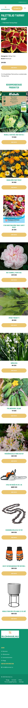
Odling (10, 56)
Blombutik (17, 8)
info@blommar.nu (22, 2)
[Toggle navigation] (25, 8)
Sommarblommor (7, 657)
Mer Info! (14, 67)
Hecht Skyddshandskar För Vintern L (14, 566)
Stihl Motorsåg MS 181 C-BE (14, 485)
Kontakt (14, 680)
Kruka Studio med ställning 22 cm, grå (14, 611)
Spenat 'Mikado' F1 (14, 318)
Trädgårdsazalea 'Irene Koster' (14, 454)
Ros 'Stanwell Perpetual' (14, 272)
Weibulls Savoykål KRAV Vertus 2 (14, 135)
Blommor (5, 651)
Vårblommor (6, 654)
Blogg (4, 660)
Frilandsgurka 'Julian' (14, 408)
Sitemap (21, 682)
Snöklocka (14, 363)
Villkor (20, 680)
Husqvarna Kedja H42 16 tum (14, 530)
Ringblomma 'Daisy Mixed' (14, 180)
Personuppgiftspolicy (11, 682)
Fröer (14, 56)
